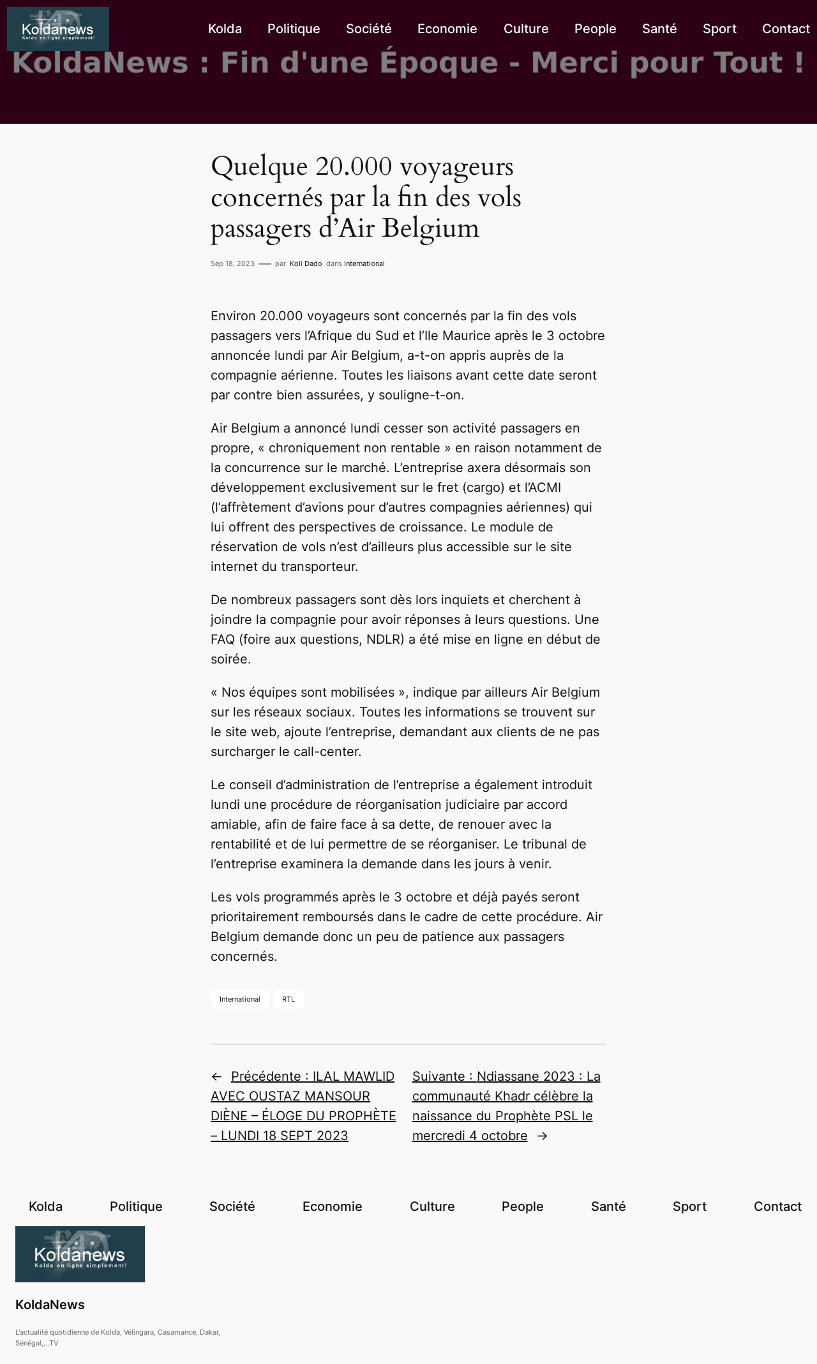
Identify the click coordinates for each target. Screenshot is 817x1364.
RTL (288, 999)
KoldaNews (50, 1304)
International (364, 263)
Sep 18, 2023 (233, 263)
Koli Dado (306, 263)
